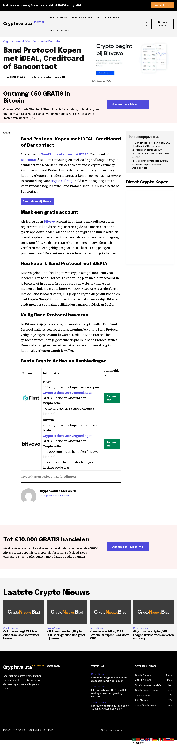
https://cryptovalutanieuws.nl (55, 496)
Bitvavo (49, 221)
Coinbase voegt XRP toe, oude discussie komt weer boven (21, 642)
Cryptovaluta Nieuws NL (50, 77)
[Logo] (22, 675)
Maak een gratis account (149, 149)
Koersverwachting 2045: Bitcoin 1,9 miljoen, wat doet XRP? (109, 642)
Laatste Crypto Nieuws (46, 600)
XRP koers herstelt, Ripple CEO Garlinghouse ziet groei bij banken (66, 642)
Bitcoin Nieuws (97, 635)
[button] (147, 24)
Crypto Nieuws (10, 635)
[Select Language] (142, 742)
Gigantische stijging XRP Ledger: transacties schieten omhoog (153, 642)
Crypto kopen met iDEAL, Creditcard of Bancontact (33, 41)
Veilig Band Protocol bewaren (152, 160)
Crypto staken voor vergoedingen (67, 393)
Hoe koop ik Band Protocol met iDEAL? (150, 155)
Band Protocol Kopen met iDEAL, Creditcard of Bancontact (151, 144)
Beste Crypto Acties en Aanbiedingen (146, 166)
